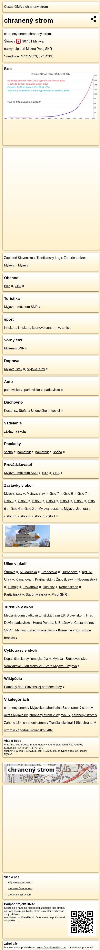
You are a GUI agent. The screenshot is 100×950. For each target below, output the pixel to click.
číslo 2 (29, 508)
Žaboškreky (64, 579)
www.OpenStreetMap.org (52, 947)
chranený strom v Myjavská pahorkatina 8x (35, 707)
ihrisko (8, 327)
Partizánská (12, 594)
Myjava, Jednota (76, 508)
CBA (18, 286)
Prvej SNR (59, 594)
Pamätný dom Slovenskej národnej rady (33, 687)
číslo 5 (8, 501)
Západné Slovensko (18, 258)
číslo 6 (68, 493)
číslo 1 (51, 501)
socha (8, 452)
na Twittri (27, 911)
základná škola (15, 431)
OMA (18, 6)
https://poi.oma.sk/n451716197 (20, 246)
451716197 (75, 744)
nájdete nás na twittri (20, 882)
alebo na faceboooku (20, 888)
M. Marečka (28, 572)
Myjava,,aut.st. (48, 508)
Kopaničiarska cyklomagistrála (26, 658)
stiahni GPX (11, 750)
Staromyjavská (36, 594)
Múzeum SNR (14, 348)
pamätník (24, 452)
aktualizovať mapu (26, 744)
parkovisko (12, 390)
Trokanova (30, 587)
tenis (65, 327)
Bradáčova (49, 572)
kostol (55, 410)
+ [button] (9, 154)
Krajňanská (43, 579)
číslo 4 (64, 501)
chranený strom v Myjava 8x (49, 715)
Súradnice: (12, 56)
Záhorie (69, 258)
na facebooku (32, 907)
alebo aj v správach (19, 894)
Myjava (23, 265)
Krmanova (23, 579)
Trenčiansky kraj (48, 258)
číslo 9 (36, 516)
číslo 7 (54, 493)
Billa (7, 286)
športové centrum (44, 327)
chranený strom (36, 6)
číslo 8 (78, 501)
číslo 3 (23, 501)
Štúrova (12, 41)
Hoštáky (48, 587)
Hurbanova (70, 572)
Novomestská (87, 579)
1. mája (13, 587)
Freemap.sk (54, 243)
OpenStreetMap (33, 243)
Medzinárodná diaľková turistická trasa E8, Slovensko (43, 615)
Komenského (68, 587)
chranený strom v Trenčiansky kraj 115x (52, 722)
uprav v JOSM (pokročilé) (53, 744)
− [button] (9, 161)
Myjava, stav (13, 369)
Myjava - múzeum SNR (21, 307)
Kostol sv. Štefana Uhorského (25, 410)
